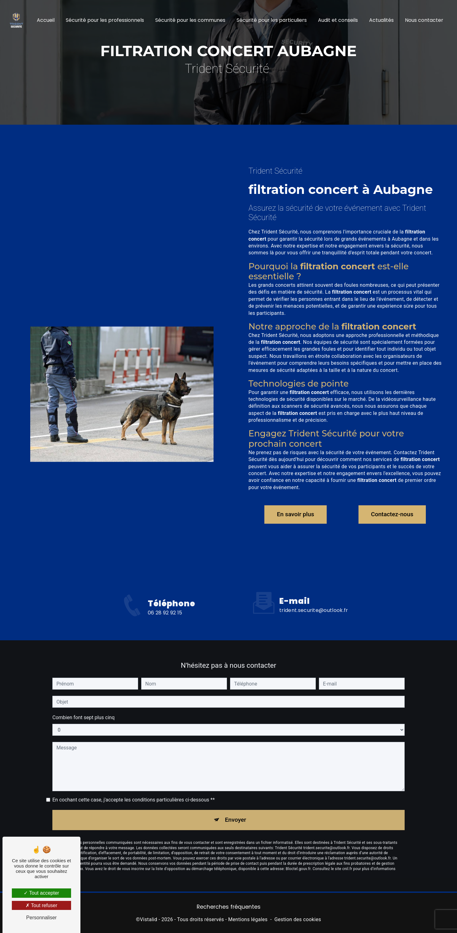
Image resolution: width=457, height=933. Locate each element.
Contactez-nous (392, 514)
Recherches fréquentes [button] (229, 907)
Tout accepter (41, 893)
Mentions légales (247, 919)
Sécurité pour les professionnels (105, 20)
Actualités (381, 20)
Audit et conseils (338, 20)
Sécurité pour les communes (190, 20)
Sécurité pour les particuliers (272, 20)
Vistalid (148, 919)
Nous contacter (424, 20)
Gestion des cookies (297, 919)
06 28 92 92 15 (165, 618)
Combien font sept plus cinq (83, 711)
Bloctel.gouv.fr (298, 863)
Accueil (46, 20)
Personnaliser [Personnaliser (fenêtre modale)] (41, 917)
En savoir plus (295, 514)
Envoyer (235, 813)
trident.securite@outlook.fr (313, 604)
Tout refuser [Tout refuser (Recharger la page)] (41, 905)
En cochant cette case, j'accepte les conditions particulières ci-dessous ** (133, 794)
